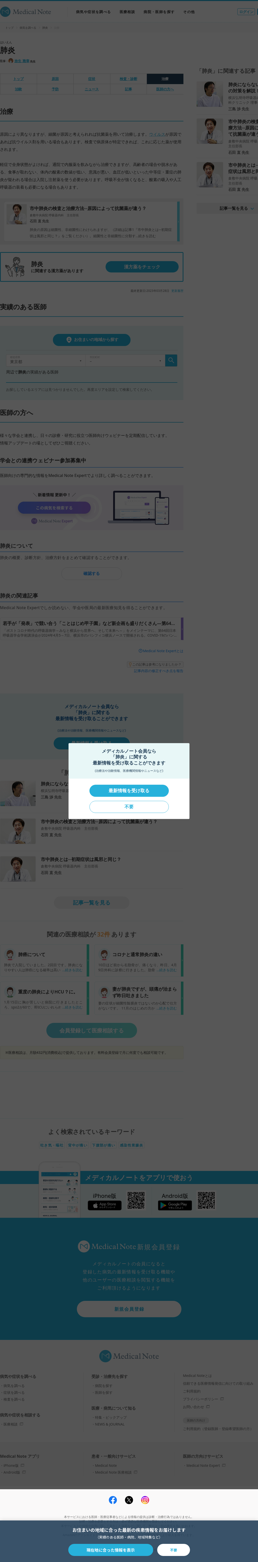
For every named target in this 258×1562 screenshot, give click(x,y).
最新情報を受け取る (129, 791)
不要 (129, 807)
